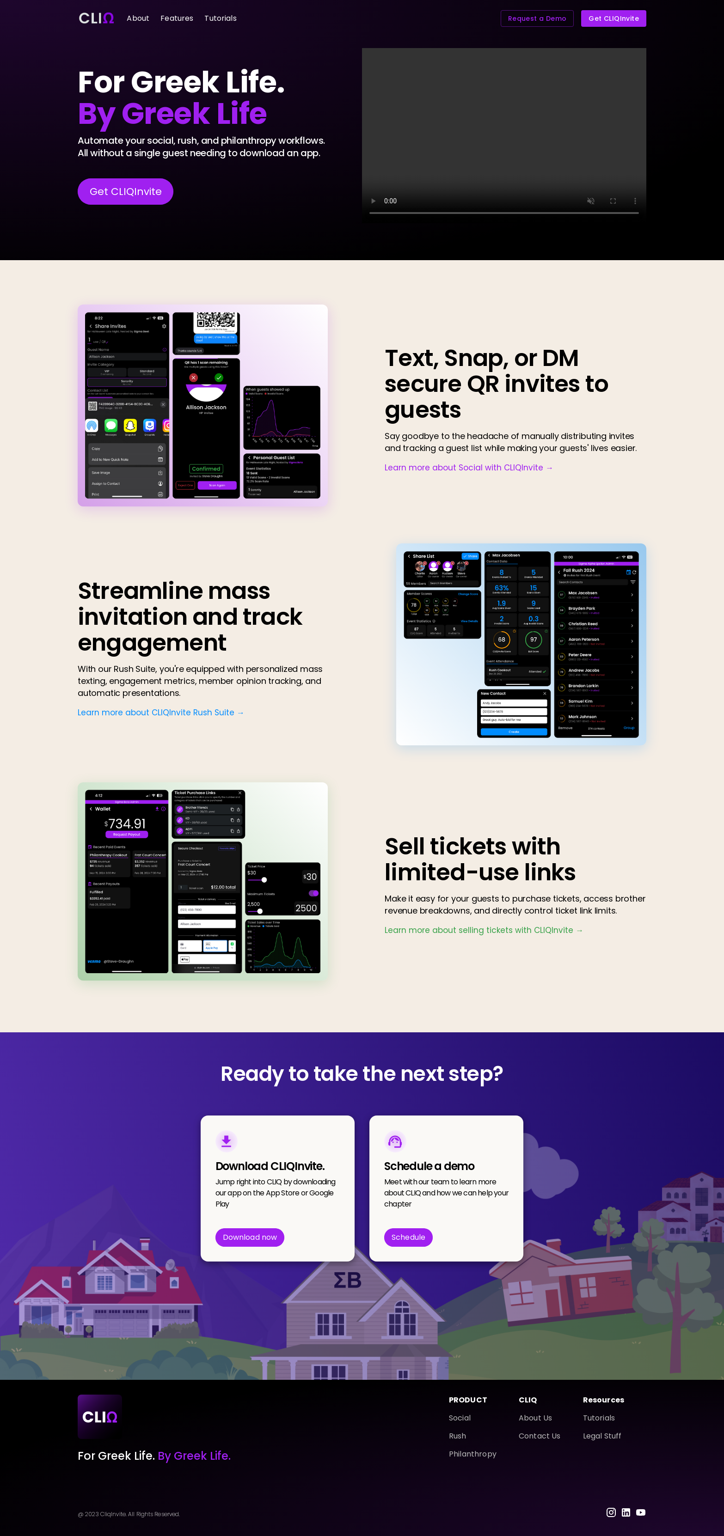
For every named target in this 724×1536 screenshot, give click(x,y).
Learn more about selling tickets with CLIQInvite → (484, 930)
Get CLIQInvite (613, 18)
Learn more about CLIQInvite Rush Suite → (161, 712)
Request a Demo (537, 19)
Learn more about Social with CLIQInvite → (469, 467)
